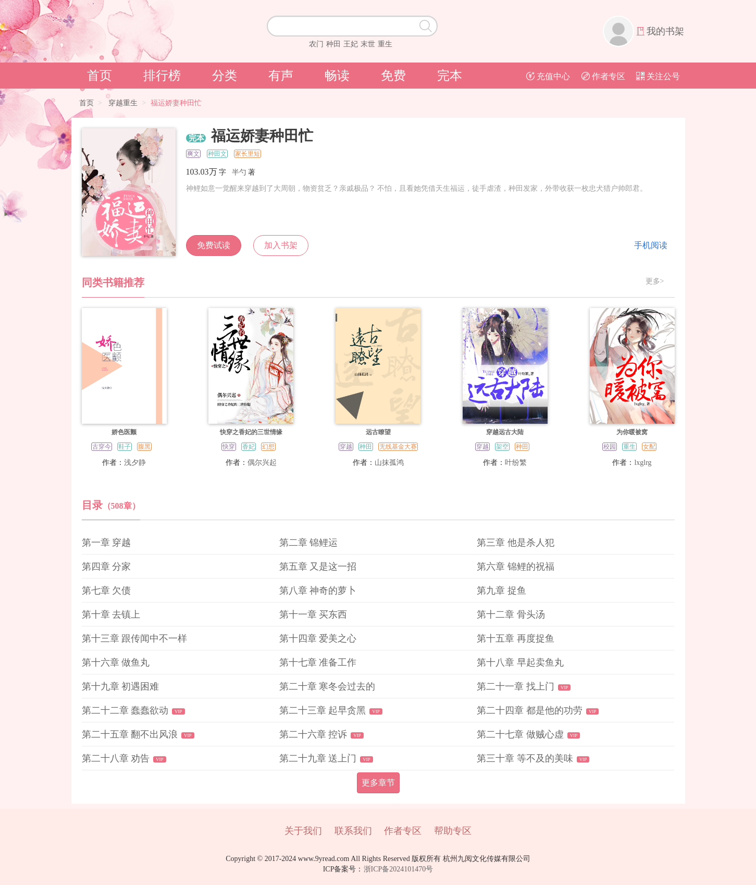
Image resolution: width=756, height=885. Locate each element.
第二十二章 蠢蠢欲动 (125, 710)
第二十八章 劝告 (116, 758)
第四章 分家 (106, 566)
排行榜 (162, 75)
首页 (99, 75)
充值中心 (548, 76)
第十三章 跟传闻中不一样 (135, 638)
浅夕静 (135, 462)
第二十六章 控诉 (313, 734)
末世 (368, 44)
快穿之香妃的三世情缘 (251, 432)
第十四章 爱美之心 (318, 638)
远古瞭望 (378, 432)
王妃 (350, 44)
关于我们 (303, 831)
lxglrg (642, 462)
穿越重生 (123, 103)
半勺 (239, 172)
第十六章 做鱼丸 (116, 662)
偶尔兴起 (262, 462)
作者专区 (603, 76)
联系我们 (353, 831)
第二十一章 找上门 (515, 686)
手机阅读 (650, 245)
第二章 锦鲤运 (308, 542)
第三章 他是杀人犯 (515, 542)
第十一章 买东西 (313, 614)
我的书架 (665, 31)
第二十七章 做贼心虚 (520, 734)
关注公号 (658, 76)
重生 (385, 44)
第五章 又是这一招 (318, 566)
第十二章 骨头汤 (511, 614)
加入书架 (281, 245)
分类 (224, 75)
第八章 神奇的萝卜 (318, 590)
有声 (280, 75)
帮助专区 (453, 831)
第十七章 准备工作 (318, 662)
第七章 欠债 (106, 590)
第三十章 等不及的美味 (525, 758)
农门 (316, 44)
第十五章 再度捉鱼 (515, 638)
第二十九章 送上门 (318, 758)
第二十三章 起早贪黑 (322, 710)
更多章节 (378, 782)
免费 (393, 75)
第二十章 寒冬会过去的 (327, 686)
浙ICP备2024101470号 (398, 869)
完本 (449, 75)
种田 (333, 44)
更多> (655, 281)
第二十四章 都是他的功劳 (530, 710)
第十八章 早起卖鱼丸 (520, 662)
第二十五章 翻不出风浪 (130, 734)
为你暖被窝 (632, 432)
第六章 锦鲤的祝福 (515, 566)
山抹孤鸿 (389, 462)
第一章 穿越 (106, 542)
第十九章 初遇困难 (120, 686)
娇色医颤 (124, 432)
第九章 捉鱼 (501, 590)
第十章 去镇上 (111, 614)
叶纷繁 (516, 462)
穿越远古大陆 (505, 432)
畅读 (337, 75)
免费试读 (213, 245)
